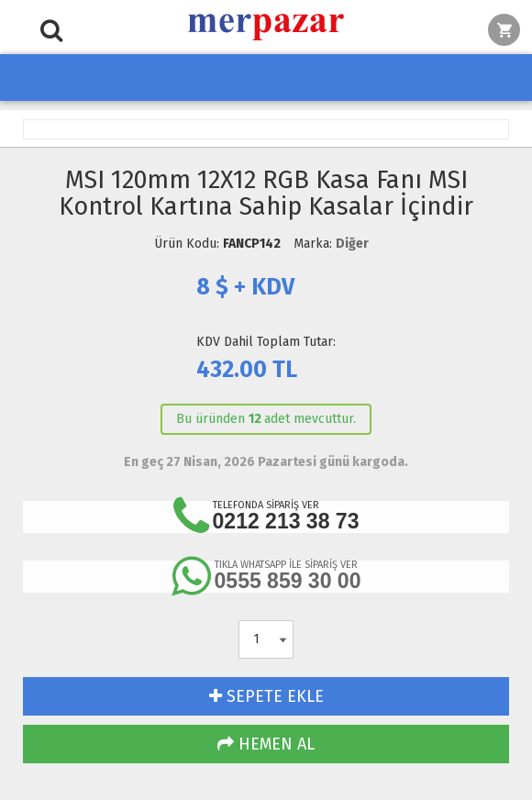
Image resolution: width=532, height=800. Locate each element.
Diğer (352, 243)
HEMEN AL (266, 744)
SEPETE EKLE (266, 696)
